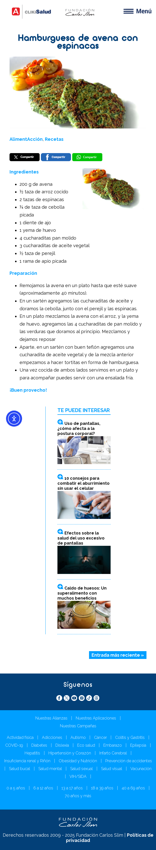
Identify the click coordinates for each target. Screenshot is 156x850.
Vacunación (140, 768)
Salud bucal (19, 768)
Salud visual (111, 768)
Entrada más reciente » (118, 655)
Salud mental (50, 768)
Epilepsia (138, 745)
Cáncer (100, 737)
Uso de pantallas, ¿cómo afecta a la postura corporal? (78, 428)
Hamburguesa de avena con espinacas (78, 42)
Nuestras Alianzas (51, 718)
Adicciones (52, 737)
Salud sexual (81, 768)
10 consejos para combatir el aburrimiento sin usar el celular (83, 483)
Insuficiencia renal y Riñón (27, 760)
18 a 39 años (102, 788)
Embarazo (112, 745)
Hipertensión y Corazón (69, 753)
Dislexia (62, 745)
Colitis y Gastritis (130, 737)
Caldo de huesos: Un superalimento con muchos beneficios (82, 593)
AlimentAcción (26, 139)
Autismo (78, 737)
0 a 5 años (16, 788)
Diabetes (39, 745)
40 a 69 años (133, 788)
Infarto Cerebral (113, 753)
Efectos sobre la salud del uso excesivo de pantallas (81, 538)
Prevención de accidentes (128, 760)
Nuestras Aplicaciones (96, 718)
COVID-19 (14, 745)
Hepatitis (32, 753)
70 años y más (78, 795)
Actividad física (20, 737)
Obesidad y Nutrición (78, 760)
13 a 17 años (72, 788)
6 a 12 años (43, 788)
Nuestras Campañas (78, 726)
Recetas (54, 139)
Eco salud (86, 745)
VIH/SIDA (78, 776)
